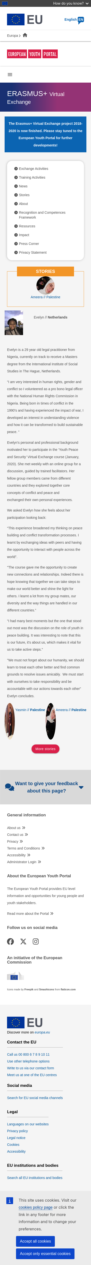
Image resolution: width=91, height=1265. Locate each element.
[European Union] (24, 1027)
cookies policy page (36, 1207)
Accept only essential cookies (45, 1254)
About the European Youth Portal (39, 876)
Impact (24, 235)
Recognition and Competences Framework (42, 215)
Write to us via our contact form (30, 1068)
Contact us (15, 835)
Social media (19, 1085)
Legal (12, 1112)
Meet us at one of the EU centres (32, 1075)
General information (26, 815)
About (23, 204)
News (23, 186)
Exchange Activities (33, 169)
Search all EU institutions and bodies (34, 1178)
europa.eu (42, 1032)
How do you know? (71, 3)
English (74, 19)
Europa (12, 36)
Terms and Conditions (23, 848)
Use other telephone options (28, 1061)
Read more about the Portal (28, 914)
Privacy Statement (33, 252)
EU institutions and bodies (32, 1165)
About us (13, 828)
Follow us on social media (32, 928)
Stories (24, 195)
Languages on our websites (28, 1124)
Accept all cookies (35, 1241)
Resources (27, 226)
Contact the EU (21, 1042)
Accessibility (16, 855)
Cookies (13, 1145)
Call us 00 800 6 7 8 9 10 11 (28, 1054)
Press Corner (29, 244)
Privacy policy (17, 1131)
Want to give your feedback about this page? (44, 787)
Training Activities (32, 177)
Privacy (12, 841)
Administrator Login (21, 862)
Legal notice (16, 1138)
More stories (45, 749)
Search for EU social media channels (35, 1098)
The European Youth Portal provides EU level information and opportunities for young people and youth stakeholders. (45, 896)
